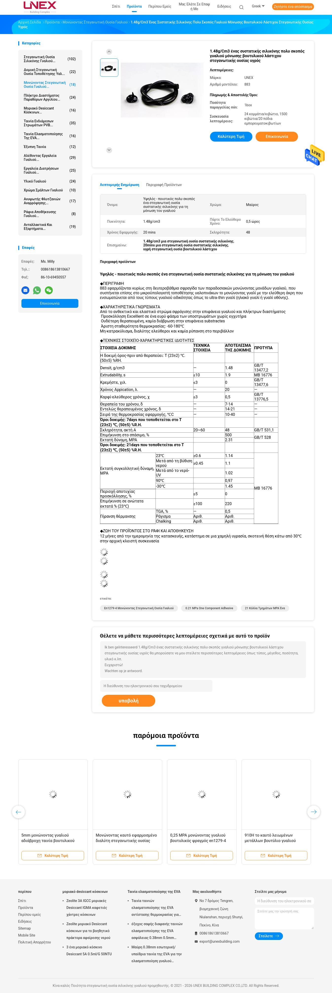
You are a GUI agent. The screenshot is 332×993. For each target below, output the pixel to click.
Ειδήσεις (25, 921)
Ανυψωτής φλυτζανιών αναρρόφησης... (50, 201)
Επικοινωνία (49, 303)
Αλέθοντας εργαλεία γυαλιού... (50, 158)
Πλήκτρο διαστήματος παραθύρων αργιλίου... (50, 97)
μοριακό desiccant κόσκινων (85, 892)
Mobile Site (26, 935)
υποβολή (129, 701)
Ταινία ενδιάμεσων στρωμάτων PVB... (50, 123)
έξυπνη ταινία (50, 146)
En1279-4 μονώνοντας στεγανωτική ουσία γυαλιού (139, 608)
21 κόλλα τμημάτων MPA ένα (265, 608)
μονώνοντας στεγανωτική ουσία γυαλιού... (50, 85)
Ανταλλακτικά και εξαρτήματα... (50, 227)
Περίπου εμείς (29, 915)
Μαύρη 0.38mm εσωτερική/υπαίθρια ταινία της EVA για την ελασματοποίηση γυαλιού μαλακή (157, 954)
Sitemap (24, 928)
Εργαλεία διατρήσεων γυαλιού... (50, 170)
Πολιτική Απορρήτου (34, 942)
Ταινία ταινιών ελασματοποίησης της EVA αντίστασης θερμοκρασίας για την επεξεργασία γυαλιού (155, 908)
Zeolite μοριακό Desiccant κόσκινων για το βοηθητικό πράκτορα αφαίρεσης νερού (88, 931)
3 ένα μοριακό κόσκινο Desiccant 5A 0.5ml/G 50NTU (89, 950)
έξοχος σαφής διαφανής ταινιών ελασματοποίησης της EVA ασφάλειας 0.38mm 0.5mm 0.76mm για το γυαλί (157, 931)
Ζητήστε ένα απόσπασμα (293, 7)
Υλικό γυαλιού (50, 181)
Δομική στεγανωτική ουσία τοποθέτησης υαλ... (50, 72)
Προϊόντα (25, 908)
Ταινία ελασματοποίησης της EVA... (50, 136)
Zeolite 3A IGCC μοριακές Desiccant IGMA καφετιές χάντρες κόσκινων (87, 908)
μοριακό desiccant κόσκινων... (50, 110)
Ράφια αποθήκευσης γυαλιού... (50, 214)
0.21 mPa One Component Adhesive (209, 608)
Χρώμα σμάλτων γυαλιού (50, 190)
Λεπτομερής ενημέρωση (119, 185)
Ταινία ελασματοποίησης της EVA (154, 892)
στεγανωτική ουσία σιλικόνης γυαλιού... (50, 59)
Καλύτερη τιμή (231, 136)
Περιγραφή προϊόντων (164, 185)
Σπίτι (22, 901)
